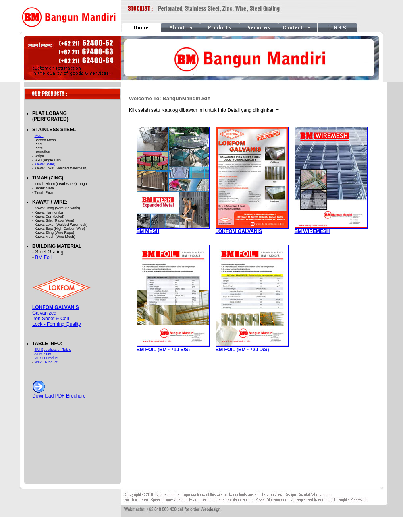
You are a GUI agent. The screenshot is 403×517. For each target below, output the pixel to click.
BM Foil (43, 257)
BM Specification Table (53, 350)
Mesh (39, 136)
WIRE (40, 362)
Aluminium (42, 354)
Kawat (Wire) (45, 164)
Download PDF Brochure (59, 394)
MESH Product (47, 358)
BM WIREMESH (312, 231)
